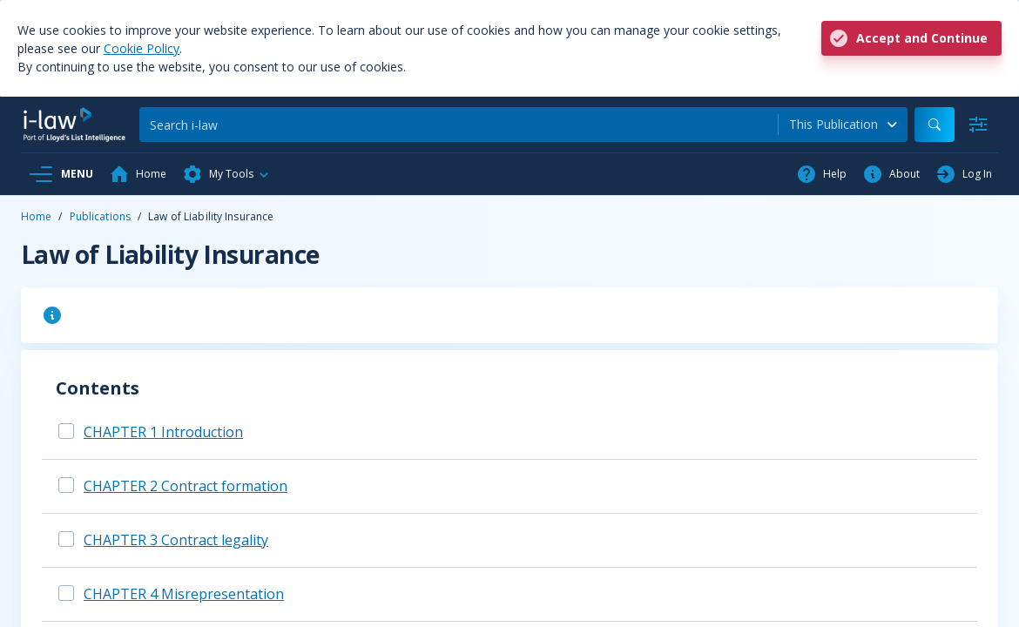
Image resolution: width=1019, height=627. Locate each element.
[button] (226, 174)
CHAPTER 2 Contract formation (185, 486)
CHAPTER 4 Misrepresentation (184, 593)
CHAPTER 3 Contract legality (176, 539)
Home (36, 216)
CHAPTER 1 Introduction (163, 432)
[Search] (458, 124)
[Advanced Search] (978, 124)
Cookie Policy (141, 48)
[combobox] (843, 124)
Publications (100, 216)
